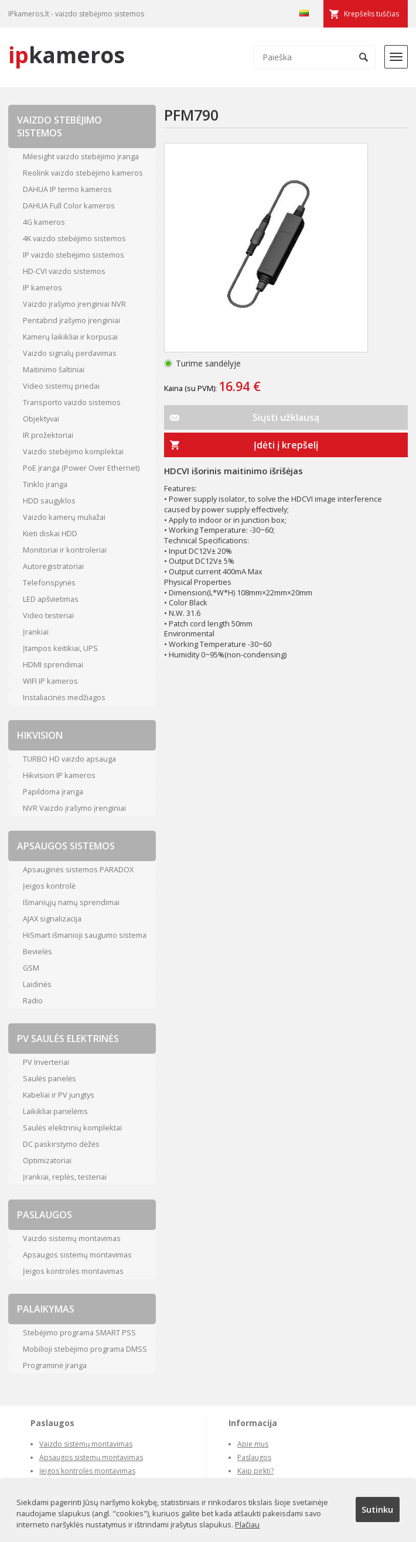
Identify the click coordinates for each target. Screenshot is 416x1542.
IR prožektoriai (48, 435)
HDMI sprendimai (53, 664)
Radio (33, 1000)
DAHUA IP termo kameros (67, 189)
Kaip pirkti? (255, 1471)
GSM (31, 967)
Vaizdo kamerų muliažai (64, 517)
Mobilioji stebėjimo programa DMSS (85, 1349)
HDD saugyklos (49, 500)
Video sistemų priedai (61, 386)
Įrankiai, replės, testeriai (65, 1176)
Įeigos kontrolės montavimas (73, 1271)
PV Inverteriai (46, 1062)
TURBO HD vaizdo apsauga (69, 758)
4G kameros (44, 222)
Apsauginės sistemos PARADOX (78, 869)
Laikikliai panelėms (55, 1111)
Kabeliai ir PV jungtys (58, 1094)
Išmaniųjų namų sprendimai (71, 902)
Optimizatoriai (47, 1160)
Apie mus (252, 1444)
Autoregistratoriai (53, 566)
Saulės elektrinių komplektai (72, 1127)
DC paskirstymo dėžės (61, 1144)
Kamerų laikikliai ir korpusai (70, 336)
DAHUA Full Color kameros (69, 205)
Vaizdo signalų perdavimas (70, 353)
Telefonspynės (49, 582)
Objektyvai (41, 418)
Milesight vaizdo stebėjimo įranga (81, 156)
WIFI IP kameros (50, 681)
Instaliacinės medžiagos (64, 697)
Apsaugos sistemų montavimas (77, 1254)
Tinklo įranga (45, 484)
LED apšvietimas (51, 599)
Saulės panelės (49, 1078)
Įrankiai (36, 631)
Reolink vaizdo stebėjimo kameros (83, 172)
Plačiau (247, 1524)
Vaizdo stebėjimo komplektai (73, 451)
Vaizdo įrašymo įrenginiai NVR (74, 304)
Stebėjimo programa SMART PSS (79, 1332)
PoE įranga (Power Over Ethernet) (81, 467)
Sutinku (377, 1509)
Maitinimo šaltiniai (53, 369)
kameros (66, 55)
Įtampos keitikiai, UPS (60, 648)
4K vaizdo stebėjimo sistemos (74, 238)
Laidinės (37, 984)
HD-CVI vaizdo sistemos (64, 271)
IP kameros (42, 287)
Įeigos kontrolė (49, 885)
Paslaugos (254, 1457)
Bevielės (37, 951)
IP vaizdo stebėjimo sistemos (73, 254)
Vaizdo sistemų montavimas (72, 1238)
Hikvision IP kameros (59, 775)
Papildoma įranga (53, 791)
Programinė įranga (55, 1365)
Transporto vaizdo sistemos (72, 402)
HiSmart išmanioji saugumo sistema (84, 935)
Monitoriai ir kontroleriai (65, 549)
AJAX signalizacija (52, 918)
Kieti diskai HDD (50, 533)
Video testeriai (48, 615)
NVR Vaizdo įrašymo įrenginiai (74, 808)
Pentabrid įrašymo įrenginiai (71, 320)
